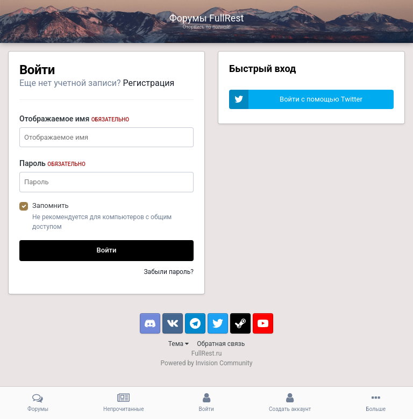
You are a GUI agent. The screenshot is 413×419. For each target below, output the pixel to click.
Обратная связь (221, 344)
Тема (178, 344)
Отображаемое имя (74, 118)
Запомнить (50, 205)
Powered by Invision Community (207, 363)
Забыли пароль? (169, 272)
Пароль (52, 163)
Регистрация (149, 83)
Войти (107, 250)
